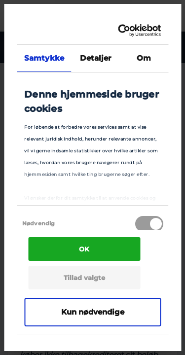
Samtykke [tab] (44, 58)
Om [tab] (144, 58)
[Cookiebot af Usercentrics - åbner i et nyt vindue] (122, 30)
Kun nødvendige (92, 312)
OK (84, 249)
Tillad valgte (84, 278)
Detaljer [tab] (95, 58)
